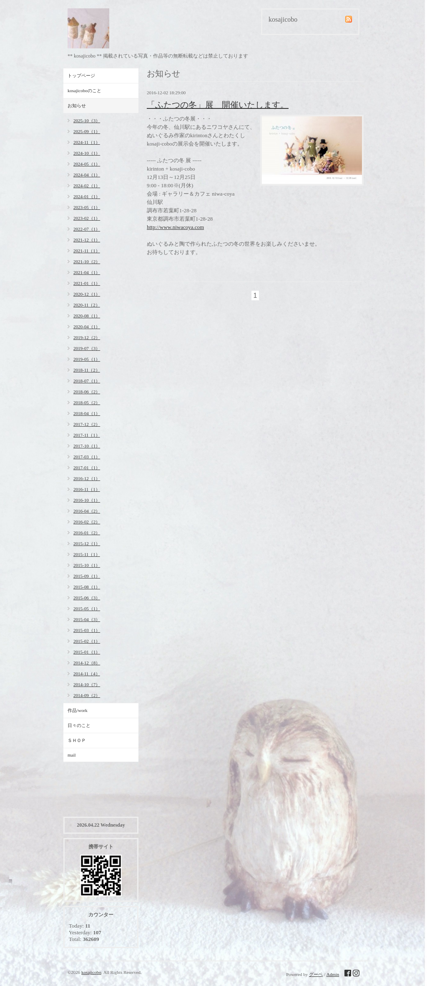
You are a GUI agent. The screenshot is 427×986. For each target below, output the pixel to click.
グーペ (316, 974)
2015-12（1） (86, 543)
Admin (333, 974)
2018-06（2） (86, 391)
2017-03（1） (86, 456)
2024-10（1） (86, 153)
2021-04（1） (86, 272)
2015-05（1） (86, 608)
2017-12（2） (86, 424)
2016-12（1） (86, 478)
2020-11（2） (86, 304)
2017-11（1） (86, 435)
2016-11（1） (86, 489)
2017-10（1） (86, 445)
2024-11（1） (86, 142)
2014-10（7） (86, 684)
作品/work (78, 710)
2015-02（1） (86, 641)
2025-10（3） (86, 120)
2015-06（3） (86, 597)
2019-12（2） (86, 337)
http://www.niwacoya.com (175, 227)
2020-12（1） (86, 294)
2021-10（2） (86, 261)
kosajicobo (91, 972)
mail (72, 754)
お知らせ (77, 105)
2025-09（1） (86, 131)
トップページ (81, 75)
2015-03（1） (86, 630)
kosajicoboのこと (84, 90)
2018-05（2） (86, 402)
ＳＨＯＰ (77, 740)
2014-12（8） (86, 662)
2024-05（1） (86, 163)
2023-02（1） (86, 218)
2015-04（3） (86, 619)
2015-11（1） (86, 554)
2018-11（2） (86, 369)
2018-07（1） (86, 380)
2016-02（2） (86, 521)
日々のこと (79, 725)
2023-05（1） (86, 207)
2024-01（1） (86, 196)
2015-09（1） (86, 576)
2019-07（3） (86, 348)
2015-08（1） (86, 586)
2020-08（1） (86, 315)
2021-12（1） (86, 239)
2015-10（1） (86, 565)
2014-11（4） (86, 673)
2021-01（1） (86, 283)
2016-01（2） (86, 532)
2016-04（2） (86, 510)
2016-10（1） (86, 500)
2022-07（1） (86, 228)
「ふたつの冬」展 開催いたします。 (218, 104)
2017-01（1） (86, 467)
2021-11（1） (86, 250)
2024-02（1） (86, 185)
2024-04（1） (86, 174)
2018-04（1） (86, 413)
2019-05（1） (86, 359)
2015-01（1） (86, 651)
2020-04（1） (86, 326)
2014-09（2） (86, 695)
